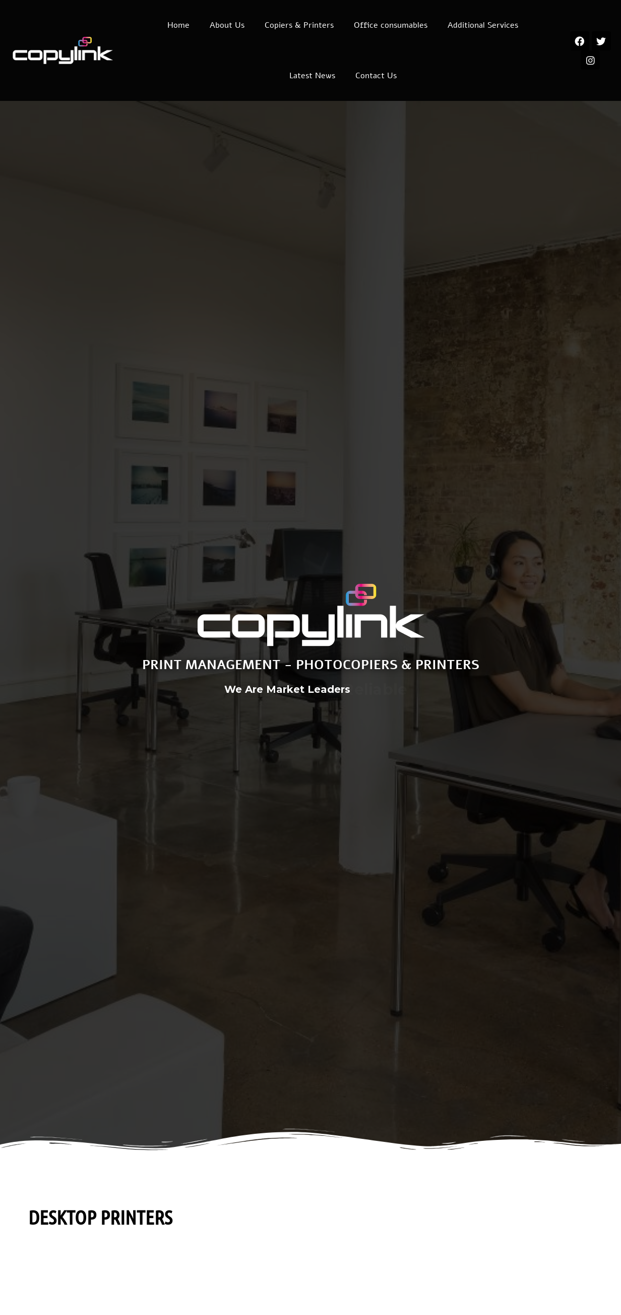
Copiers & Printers (299, 25)
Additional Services (483, 25)
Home (178, 25)
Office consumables (390, 25)
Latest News (312, 75)
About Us (227, 25)
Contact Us (376, 75)
